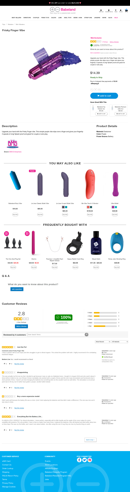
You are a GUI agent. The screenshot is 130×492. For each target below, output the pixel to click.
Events (47, 461)
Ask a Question (95, 53)
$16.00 (15, 209)
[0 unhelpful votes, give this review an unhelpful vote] (10, 364)
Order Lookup (7, 468)
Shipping (5, 472)
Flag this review (19, 364)
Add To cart (104, 95)
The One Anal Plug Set (13, 259)
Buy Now (15, 214)
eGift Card (6, 461)
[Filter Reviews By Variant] (119, 341)
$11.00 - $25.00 (96, 263)
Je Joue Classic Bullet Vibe (40, 203)
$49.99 (114, 211)
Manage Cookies (9, 487)
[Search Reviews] (57, 334)
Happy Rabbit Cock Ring (75, 259)
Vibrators (10, 24)
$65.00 (40, 209)
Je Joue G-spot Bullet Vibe (65, 203)
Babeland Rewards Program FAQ (58, 476)
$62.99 (75, 263)
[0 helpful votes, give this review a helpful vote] (5, 364)
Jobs (47, 479)
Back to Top (90, 440)
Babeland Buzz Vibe (15, 203)
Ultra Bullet (114, 203)
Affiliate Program (51, 468)
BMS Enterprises (15, 152)
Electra (34, 259)
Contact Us (6, 465)
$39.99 (116, 263)
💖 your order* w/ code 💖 (65, 3)
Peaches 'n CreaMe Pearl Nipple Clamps (54, 260)
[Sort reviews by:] (102, 341)
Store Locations (51, 465)
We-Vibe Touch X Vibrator (89, 203)
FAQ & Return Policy (10, 476)
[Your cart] (126, 10)
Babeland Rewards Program (56, 472)
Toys (3, 24)
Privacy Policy (7, 483)
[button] (63, 207)
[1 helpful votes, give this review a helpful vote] (5, 430)
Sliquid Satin (96, 259)
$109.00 (90, 211)
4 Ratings (105, 42)
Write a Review (114, 42)
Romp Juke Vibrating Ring (116, 259)
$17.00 (54, 264)
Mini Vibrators (20, 24)
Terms (4, 479)
